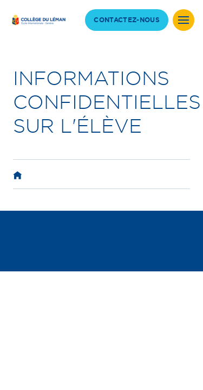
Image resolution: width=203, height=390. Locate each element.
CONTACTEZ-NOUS (127, 20)
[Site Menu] (183, 20)
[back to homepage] (38, 20)
